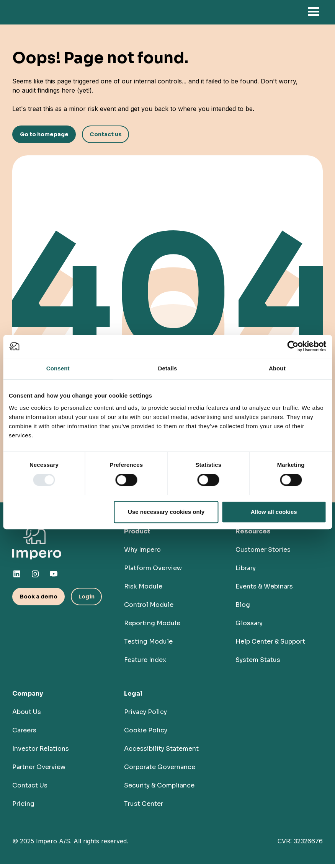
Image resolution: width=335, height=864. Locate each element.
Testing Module (148, 641)
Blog (242, 605)
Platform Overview (153, 568)
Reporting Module (152, 623)
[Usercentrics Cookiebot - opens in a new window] (292, 346)
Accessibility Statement (161, 749)
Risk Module (143, 586)
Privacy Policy (145, 712)
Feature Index (145, 660)
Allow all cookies (274, 512)
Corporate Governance (159, 767)
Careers (24, 730)
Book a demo (38, 596)
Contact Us (29, 785)
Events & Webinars (264, 586)
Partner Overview (38, 767)
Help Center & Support (270, 641)
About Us (26, 712)
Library (245, 568)
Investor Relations (40, 749)
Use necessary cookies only (166, 512)
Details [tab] (167, 368)
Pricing (23, 804)
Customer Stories (263, 550)
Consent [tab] (58, 368)
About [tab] (277, 368)
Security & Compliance (159, 785)
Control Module (148, 605)
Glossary (249, 623)
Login (86, 596)
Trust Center (143, 804)
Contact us (106, 134)
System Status (257, 660)
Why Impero (142, 550)
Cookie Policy (145, 730)
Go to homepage (44, 134)
